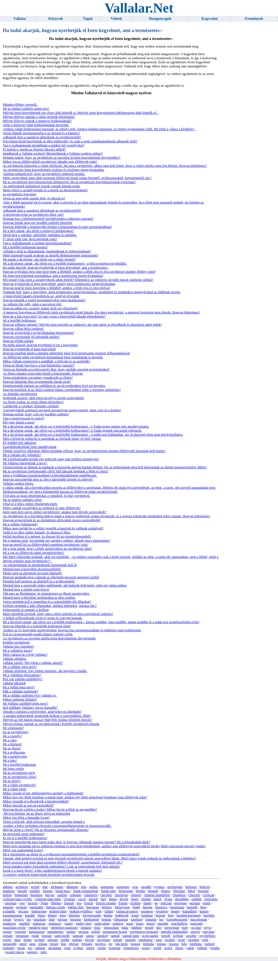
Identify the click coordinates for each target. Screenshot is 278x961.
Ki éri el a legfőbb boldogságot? (25, 838)
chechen (106, 895)
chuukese (179, 895)
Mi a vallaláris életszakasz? (22, 675)
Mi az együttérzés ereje (19, 773)
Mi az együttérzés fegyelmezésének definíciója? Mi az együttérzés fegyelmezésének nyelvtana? (69, 182)
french (88, 903)
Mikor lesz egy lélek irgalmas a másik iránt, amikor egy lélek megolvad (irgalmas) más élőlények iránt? (75, 797)
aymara (159, 887)
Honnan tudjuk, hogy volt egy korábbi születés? (36, 414)
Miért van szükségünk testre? (23, 850)
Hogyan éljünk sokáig (18, 341)
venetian (114, 948)
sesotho (191, 936)
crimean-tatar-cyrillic (17, 899)
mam (129, 923)
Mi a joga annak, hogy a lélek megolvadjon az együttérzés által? (47, 549)
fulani (147, 903)
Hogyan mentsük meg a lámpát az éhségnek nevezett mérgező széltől (51, 577)
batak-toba (108, 891)
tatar (32, 944)
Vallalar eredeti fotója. (18, 483)
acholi (35, 887)
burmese (36, 895)
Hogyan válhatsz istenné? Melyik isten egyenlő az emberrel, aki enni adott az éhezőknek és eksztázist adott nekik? (82, 324)
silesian (52, 940)
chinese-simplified (157, 895)
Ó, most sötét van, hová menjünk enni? (30, 239)
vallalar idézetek (14, 683)
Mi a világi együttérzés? (19, 785)
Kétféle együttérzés (16, 642)
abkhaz (7, 887)
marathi (162, 923)
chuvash (194, 895)
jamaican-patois (127, 911)
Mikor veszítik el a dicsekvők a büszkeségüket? (36, 801)
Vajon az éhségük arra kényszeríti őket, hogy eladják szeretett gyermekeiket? (56, 369)
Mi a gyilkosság (14, 752)
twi (30, 948)
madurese (9, 923)
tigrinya (100, 944)
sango (90, 936)
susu (159, 940)
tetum (54, 944)
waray (146, 948)
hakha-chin (76, 907)
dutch (157, 899)
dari (103, 899)
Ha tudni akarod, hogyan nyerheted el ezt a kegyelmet (40, 345)
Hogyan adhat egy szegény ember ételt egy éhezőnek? (40, 308)
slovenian (103, 940)
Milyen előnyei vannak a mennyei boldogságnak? (37, 121)
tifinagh (86, 944)
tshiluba (148, 944)
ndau (124, 927)
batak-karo (62, 891)
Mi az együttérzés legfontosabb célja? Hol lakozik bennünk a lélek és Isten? (55, 471)
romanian (22, 936)
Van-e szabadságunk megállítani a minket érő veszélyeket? (43, 145)
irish (99, 911)
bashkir (35, 891)
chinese (136, 895)
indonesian (38, 911)
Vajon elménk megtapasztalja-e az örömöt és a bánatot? (41, 133)
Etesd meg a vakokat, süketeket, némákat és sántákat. (40, 235)
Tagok (88, 19)
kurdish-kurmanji (188, 915)
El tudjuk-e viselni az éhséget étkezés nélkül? (34, 149)
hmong (148, 907)
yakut (190, 948)
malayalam (102, 923)
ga (156, 903)
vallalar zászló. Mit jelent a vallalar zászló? (33, 663)
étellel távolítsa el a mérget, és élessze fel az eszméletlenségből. (47, 536)
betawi (165, 891)
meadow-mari (38, 927)
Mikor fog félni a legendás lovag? (26, 817)
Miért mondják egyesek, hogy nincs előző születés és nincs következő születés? (58, 614)
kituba (108, 915)
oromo (7, 932)
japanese (147, 911)
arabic (93, 887)
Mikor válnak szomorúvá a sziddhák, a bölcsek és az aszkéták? (46, 361)
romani (7, 936)
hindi (136, 907)
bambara (9, 891)
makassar (39, 923)
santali (115, 936)
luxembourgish (176, 919)
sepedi (165, 936)
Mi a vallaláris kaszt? (17, 650)
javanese (162, 911)
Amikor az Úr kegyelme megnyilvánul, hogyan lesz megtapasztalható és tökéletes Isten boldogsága (72, 630)
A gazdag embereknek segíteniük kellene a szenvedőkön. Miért (46, 716)
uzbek (90, 948)
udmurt (40, 948)
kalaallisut (189, 911)
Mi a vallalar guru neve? (20, 667)
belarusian (126, 891)
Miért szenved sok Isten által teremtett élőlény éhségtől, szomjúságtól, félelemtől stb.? (63, 862)
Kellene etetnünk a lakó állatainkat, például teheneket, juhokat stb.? (50, 606)
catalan (62, 895)
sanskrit (102, 936)
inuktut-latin (58, 911)
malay (69, 923)
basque (48, 891)
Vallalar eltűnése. (15, 659)
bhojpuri (179, 891)
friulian (135, 903)
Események (254, 19)
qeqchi (195, 932)
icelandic (9, 911)
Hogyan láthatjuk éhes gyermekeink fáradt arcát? (37, 382)
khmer (52, 915)
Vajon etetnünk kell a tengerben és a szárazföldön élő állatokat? (47, 602)
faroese (33, 903)
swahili (170, 940)
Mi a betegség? (13, 728)
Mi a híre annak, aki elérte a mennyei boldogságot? (38, 231)
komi (134, 915)
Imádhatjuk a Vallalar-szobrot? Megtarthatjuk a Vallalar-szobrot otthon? (53, 153)
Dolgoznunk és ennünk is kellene (26, 610)
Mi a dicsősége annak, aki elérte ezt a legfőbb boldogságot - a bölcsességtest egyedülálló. (65, 263)
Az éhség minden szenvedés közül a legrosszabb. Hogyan (43, 373)
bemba (140, 891)
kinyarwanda (92, 915)
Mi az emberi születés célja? (22, 500)
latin (52, 919)
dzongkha (182, 899)
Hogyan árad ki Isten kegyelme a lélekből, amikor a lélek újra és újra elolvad (56, 288)
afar (45, 887)
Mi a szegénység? (15, 756)
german (194, 903)
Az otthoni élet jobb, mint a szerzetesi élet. (32, 304)
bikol (191, 891)
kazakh (30, 915)
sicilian (39, 940)
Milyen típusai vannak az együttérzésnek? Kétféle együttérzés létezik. (51, 724)
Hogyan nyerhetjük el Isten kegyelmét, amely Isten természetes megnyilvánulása (59, 284)
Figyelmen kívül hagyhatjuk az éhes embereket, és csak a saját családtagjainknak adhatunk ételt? (70, 141)
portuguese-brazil (115, 932)
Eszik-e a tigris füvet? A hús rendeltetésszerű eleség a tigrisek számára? (52, 870)
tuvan (21, 948)
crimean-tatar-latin (48, 899)
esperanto (211, 899)
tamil (22, 944)
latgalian (40, 919)
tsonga (161, 944)
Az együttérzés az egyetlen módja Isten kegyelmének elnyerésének (49, 638)
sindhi (65, 940)
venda (101, 948)
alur (83, 887)
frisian (122, 903)
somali (117, 940)
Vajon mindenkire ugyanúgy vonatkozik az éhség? (38, 377)
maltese (118, 923)
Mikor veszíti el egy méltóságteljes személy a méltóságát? (43, 793)
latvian (62, 919)
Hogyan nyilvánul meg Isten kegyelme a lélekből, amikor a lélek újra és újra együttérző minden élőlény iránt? (79, 272)
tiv (111, 944)
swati (181, 940)
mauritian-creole (14, 927)
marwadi (196, 923)
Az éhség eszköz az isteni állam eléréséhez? (33, 402)
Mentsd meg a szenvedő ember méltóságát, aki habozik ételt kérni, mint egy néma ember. (65, 585)
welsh (157, 948)
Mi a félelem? (12, 744)
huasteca (161, 907)
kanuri (204, 911)
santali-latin (131, 936)
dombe (146, 899)
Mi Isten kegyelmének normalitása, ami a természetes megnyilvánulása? (53, 276)
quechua (208, 932)
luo (161, 919)
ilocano (23, 911)
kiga (63, 915)
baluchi (205, 887)
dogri (134, 899)
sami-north (62, 936)
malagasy (55, 923)
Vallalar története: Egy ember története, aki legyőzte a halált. (45, 671)
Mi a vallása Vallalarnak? (20, 524)
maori (151, 923)
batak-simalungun (85, 891)
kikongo (74, 915)
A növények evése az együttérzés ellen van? (33, 214)
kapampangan (12, 915)
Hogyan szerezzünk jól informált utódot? (31, 337)
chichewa (121, 895)
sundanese (145, 940)
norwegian (171, 927)
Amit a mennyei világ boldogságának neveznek (36, 125)
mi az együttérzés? (16, 732)
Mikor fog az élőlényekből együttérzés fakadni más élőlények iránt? (50, 162)
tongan (135, 944)
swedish (193, 940)
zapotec (32, 952)
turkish (209, 944)
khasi (41, 915)
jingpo (175, 911)
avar (135, 887)
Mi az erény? (12, 781)
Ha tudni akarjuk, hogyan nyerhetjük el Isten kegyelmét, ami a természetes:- (56, 267)
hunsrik (192, 907)
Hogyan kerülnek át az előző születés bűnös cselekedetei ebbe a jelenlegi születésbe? (62, 390)
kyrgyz (19, 919)
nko (158, 927)
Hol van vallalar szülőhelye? (22, 679)
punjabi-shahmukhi (174, 932)
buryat (49, 895)
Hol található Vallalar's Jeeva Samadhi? (30, 707)
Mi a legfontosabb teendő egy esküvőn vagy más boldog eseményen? (51, 459)
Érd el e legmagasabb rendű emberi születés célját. (38, 634)
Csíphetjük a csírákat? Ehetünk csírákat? (31, 406)
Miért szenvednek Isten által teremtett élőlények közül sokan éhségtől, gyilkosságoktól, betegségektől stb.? (77, 178)
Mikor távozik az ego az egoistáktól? (28, 805)
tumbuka (196, 944)
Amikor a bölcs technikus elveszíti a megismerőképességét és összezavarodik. (57, 826)
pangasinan (37, 932)
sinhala (77, 940)
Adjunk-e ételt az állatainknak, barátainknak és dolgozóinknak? (47, 251)
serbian (178, 936)
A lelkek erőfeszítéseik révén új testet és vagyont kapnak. (42, 618)
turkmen (8, 948)
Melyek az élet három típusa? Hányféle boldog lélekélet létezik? (47, 720)
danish (93, 899)
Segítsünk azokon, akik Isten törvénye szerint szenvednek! (43, 398)
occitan (196, 927)
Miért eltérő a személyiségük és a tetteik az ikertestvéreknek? (45, 190)
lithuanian (121, 919)
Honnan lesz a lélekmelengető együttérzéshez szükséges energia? (48, 219)
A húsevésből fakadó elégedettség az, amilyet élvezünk (41, 296)
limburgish (91, 919)
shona (27, 940)
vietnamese (131, 948)
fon (79, 903)
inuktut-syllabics (81, 911)
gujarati (21, 907)
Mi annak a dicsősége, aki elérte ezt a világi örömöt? (39, 259)
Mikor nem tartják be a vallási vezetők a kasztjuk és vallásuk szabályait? (53, 528)
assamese (122, 887)
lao (29, 919)
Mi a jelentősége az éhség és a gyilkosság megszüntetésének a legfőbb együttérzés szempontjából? (71, 854)
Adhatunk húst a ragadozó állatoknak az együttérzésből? (42, 137)
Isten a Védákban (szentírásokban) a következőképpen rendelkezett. (50, 475)
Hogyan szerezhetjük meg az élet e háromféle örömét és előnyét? (48, 479)
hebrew (107, 907)
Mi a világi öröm (14, 789)
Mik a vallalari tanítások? (20, 691)
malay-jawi (84, 923)
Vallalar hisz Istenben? (18, 646)
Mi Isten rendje (13, 769)
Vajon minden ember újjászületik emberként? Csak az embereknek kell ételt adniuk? (61, 866)
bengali (153, 891)
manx (140, 923)
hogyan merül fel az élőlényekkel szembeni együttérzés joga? (45, 545)
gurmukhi (36, 907)
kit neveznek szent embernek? (24, 834)
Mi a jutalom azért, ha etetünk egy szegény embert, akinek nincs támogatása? (56, 540)
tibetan (73, 944)
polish (95, 932)
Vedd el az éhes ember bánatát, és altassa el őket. (37, 532)
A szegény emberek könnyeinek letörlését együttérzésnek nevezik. (49, 875)
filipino (56, 903)
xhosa (179, 948)
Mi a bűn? (10, 760)
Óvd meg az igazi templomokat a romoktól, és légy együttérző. (46, 496)
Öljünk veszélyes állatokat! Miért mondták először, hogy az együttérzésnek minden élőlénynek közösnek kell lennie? (84, 451)
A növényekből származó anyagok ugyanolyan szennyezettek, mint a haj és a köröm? (62, 410)
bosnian (203, 891)
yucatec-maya (14, 952)
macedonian (198, 919)
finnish (69, 903)
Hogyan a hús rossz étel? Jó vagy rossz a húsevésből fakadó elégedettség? (54, 316)
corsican (208, 895)
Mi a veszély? (12, 736)
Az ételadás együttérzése (20, 394)
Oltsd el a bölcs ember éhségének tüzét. (30, 504)
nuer (185, 927)
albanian (72, 887)
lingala (106, 919)
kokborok (122, 915)
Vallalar (19, 19)
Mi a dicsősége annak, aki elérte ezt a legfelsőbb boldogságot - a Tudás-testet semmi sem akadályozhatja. (76, 426)
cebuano (75, 895)
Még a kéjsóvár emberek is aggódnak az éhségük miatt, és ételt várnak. (52, 439)
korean (160, 915)
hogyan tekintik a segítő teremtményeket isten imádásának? (44, 300)
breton (7, 895)
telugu (43, 944)
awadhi (146, 887)
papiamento (55, 932)
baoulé (22, 891)
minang (86, 927)
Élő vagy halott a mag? (19, 422)
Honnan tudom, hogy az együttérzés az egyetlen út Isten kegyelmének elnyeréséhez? (61, 157)
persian (83, 932)
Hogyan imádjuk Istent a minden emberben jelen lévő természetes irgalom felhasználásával (66, 353)
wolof (168, 948)
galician (166, 903)
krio (171, 915)
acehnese (21, 887)
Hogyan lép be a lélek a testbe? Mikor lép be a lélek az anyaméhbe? (50, 809)
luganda (150, 919)
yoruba (215, 948)
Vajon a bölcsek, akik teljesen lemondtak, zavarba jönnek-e (44, 822)
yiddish (202, 948)
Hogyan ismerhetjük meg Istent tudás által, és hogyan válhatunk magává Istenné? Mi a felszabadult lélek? (76, 842)
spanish (130, 940)
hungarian (177, 907)
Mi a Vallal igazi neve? (19, 687)
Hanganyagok (160, 19)
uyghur (78, 948)
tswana (174, 944)
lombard (137, 919)
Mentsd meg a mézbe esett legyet (26, 589)
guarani (8, 907)
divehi (123, 899)
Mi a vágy (10, 740)
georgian (181, 903)
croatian (69, 899)
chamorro (90, 895)
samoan (77, 936)
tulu (184, 944)
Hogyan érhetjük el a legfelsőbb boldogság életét (37, 626)
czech (82, 899)
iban (203, 907)
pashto (71, 932)
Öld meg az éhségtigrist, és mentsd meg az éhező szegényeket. (46, 593)
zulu (43, 952)
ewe (22, 903)
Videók (116, 19)
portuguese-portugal (144, 932)
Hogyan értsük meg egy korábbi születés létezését (37, 223)
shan (17, 940)
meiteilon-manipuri (64, 927)
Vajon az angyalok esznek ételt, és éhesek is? (34, 198)
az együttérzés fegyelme (19, 194)
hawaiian (92, 907)
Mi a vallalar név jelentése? (22, 455)
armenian (107, 887)
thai (63, 944)
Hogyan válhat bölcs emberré (23, 329)
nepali (149, 927)
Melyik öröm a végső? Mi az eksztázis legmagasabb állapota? (46, 830)
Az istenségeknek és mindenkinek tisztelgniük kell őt (40, 565)
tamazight (9, 944)
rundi (35, 936)
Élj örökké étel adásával (19, 443)
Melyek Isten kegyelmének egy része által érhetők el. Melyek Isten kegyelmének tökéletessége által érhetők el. (81, 113)
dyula (168, 899)
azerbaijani (174, 887)
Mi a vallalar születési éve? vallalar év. (30, 695)
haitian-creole (55, 907)
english (196, 899)
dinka (112, 899)
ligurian (75, 919)
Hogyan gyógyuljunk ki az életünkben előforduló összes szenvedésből (51, 520)
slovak (89, 940)
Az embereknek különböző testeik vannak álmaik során (41, 186)
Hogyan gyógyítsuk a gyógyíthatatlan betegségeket (38, 333)
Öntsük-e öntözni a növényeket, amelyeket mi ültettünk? (42, 712)
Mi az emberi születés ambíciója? (26, 109)
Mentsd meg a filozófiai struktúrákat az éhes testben (39, 597)
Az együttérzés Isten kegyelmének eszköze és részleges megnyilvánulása (53, 170)
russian (47, 936)
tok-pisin (121, 944)
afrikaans (57, 887)
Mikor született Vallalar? (20, 699)
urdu (67, 948)
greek (206, 903)
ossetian (20, 932)
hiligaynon (122, 907)
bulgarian (21, 895)
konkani (147, 915)
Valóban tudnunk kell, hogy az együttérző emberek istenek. (44, 174)
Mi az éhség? (12, 748)
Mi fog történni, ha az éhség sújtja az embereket (36, 813)
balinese (191, 887)
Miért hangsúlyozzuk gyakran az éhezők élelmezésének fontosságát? (50, 255)
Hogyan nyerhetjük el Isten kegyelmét (29, 349)
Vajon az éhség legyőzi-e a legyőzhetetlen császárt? (38, 365)
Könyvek (55, 19)
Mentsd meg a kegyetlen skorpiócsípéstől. (32, 569)
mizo (97, 927)
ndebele (136, 927)
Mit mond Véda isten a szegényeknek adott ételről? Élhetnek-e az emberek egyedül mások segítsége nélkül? (78, 280)
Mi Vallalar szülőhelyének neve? (25, 703)
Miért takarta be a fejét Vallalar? (25, 655)
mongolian (111, 927)
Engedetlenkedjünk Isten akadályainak (29, 447)
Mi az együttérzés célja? (19, 777)
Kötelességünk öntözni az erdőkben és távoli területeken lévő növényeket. (54, 386)
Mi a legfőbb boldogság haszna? (25, 247)
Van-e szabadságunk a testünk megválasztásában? (37, 243)
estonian (11, 903)
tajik (205, 940)
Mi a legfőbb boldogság (19, 320)
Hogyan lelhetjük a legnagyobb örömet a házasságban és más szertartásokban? (57, 227)
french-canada (105, 903)
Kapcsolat (209, 19)
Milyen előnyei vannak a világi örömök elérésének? (39, 117)
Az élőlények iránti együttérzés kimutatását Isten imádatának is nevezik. (53, 357)
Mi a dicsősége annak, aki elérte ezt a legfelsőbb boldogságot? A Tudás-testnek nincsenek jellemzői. (72, 430)
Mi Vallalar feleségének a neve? (25, 463)
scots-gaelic (150, 936)
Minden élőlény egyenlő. (20, 104)
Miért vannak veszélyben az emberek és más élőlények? (42, 508)
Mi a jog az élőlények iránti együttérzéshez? (33, 553)
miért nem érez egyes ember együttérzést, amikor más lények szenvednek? (54, 512)
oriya (207, 927)
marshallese (179, 923)
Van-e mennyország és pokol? (23, 418)
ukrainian (54, 948)
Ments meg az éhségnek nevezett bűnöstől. (32, 573)
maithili (24, 923)
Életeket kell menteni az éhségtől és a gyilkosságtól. (39, 581)
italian (109, 911)
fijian (44, 903)
